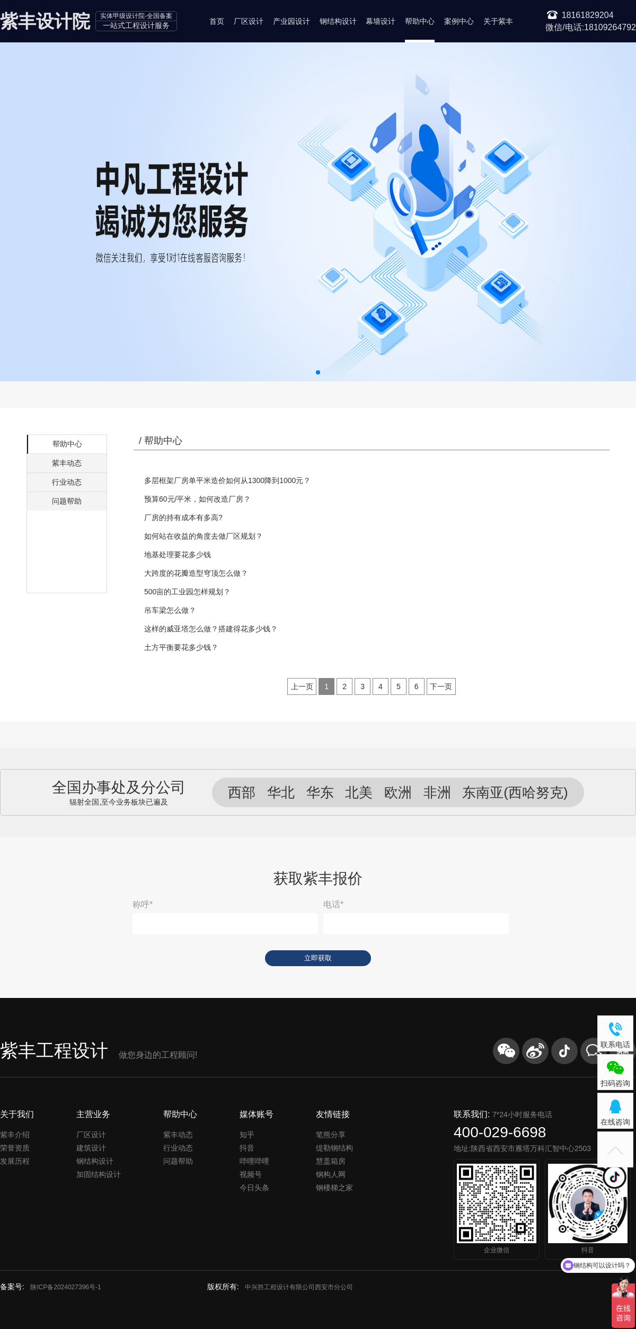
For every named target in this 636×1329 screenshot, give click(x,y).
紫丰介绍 (15, 1134)
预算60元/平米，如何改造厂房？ (197, 499)
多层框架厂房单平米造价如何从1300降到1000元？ (227, 480)
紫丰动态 (67, 463)
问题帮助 (67, 501)
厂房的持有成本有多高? (183, 517)
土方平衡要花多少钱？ (181, 647)
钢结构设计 (338, 21)
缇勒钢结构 (334, 1148)
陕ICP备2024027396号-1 (65, 1287)
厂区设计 (248, 21)
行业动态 (67, 482)
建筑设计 (91, 1148)
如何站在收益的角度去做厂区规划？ (203, 536)
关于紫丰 (498, 21)
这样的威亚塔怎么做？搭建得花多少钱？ (211, 629)
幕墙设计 (380, 21)
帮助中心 (420, 21)
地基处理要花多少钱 (177, 554)
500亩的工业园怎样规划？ (187, 591)
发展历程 (15, 1161)
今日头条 (254, 1187)
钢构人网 (331, 1174)
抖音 (247, 1148)
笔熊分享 (331, 1134)
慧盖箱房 (331, 1161)
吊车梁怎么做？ (170, 610)
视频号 (251, 1174)
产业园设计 (291, 21)
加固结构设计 (98, 1174)
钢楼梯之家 (334, 1187)
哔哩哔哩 (254, 1161)
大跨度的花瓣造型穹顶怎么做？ (196, 573)
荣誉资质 (15, 1148)
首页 (216, 21)
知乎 (247, 1134)
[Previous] (302, 686)
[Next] (441, 686)
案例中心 (459, 21)
